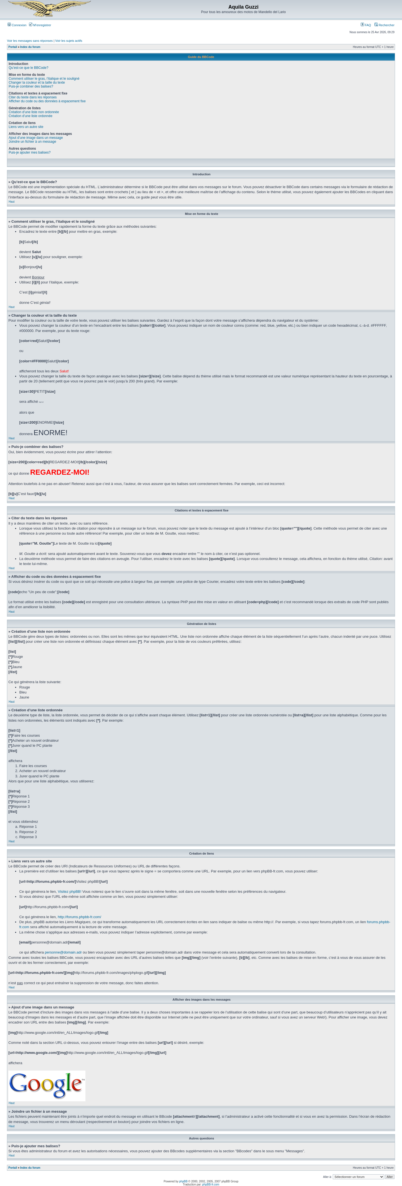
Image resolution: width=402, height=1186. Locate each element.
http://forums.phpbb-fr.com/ (79, 917)
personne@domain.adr (63, 952)
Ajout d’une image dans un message (36, 138)
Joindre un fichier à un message (32, 142)
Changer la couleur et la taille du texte (37, 82)
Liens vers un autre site (26, 127)
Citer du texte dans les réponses (33, 97)
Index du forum (30, 46)
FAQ (366, 25)
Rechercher (384, 25)
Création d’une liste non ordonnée (34, 112)
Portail (12, 46)
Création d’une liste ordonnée (30, 116)
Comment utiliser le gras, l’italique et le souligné (44, 79)
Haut (12, 201)
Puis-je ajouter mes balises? (30, 152)
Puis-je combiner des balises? (31, 86)
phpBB (183, 1181)
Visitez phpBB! (69, 891)
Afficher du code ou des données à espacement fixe (47, 101)
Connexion (17, 25)
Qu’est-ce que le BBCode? (28, 68)
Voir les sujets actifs (68, 40)
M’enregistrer (40, 25)
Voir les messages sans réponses (30, 40)
